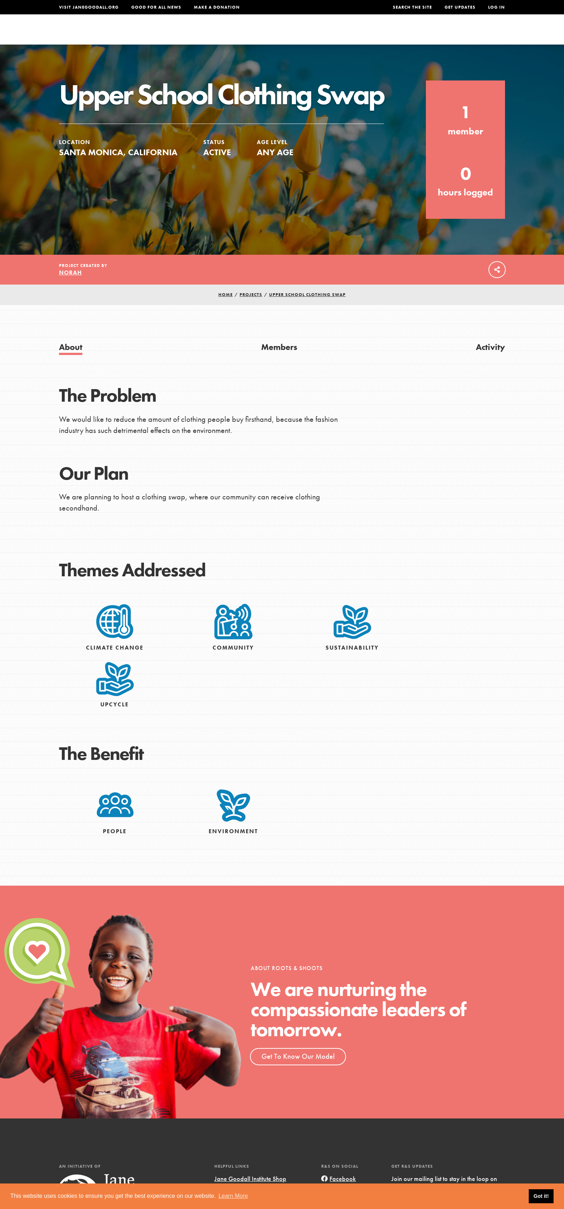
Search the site (412, 7)
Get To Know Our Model (298, 1072)
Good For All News (156, 7)
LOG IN (496, 7)
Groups (433, 35)
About (187, 35)
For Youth (229, 35)
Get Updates (460, 7)
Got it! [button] (541, 1196)
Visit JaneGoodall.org (89, 7)
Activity (490, 362)
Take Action (481, 34)
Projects (392, 35)
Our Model (345, 35)
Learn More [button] (233, 1196)
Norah (70, 288)
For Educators (286, 35)
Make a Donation (217, 7)
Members (279, 362)
